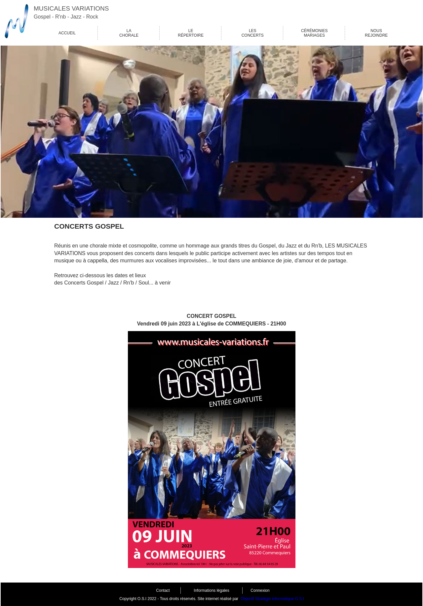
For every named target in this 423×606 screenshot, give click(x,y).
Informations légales (211, 590)
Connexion (259, 590)
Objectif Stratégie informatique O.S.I (272, 598)
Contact (163, 590)
